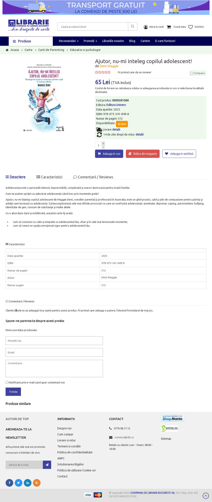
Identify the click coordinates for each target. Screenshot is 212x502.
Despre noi (64, 428)
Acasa (15, 50)
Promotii (89, 41)
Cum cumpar (65, 434)
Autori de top (17, 418)
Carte (29, 50)
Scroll (206, 496)
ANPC (61, 458)
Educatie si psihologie (85, 50)
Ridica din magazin (145, 153)
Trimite (13, 391)
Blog (132, 41)
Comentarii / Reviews (93, 176)
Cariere (145, 41)
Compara (197, 73)
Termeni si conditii (69, 446)
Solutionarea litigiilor (70, 464)
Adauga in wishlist (181, 153)
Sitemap (166, 438)
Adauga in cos (111, 153)
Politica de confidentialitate (75, 452)
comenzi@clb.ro (124, 436)
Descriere (15, 176)
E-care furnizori (165, 41)
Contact (62, 476)
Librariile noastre (113, 41)
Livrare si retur (66, 440)
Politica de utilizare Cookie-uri (76, 470)
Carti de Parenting (51, 50)
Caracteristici (49, 176)
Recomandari (67, 41)
